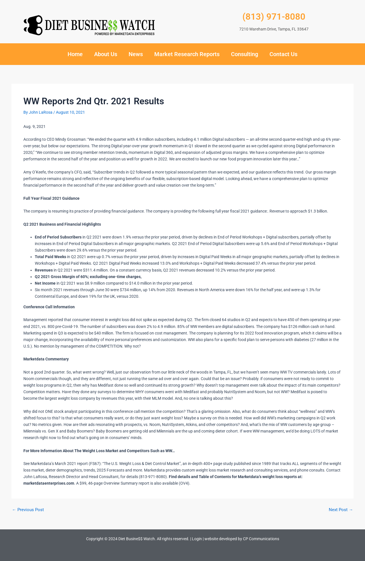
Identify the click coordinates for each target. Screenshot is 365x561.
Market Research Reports (187, 54)
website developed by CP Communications (241, 538)
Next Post (340, 509)
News (136, 54)
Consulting (244, 54)
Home (75, 54)
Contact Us (283, 54)
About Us (105, 54)
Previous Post (28, 509)
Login (197, 538)
